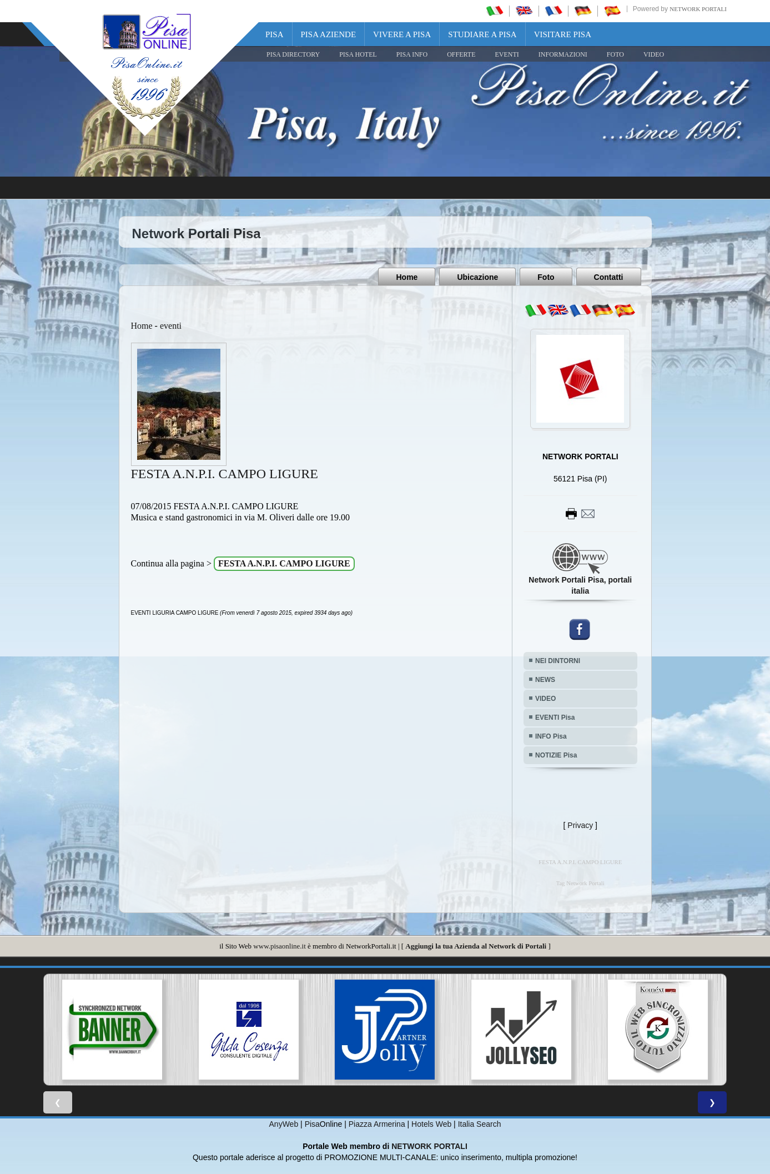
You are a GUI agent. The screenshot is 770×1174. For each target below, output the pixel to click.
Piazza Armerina (377, 1124)
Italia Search (479, 1124)
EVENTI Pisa (555, 717)
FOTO (615, 54)
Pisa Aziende (328, 34)
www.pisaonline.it (279, 946)
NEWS (545, 680)
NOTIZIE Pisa (556, 755)
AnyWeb (284, 1124)
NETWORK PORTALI (429, 1146)
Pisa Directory (293, 54)
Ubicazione (477, 277)
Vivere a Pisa (402, 34)
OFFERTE (461, 54)
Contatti (608, 277)
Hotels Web (431, 1124)
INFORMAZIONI (563, 54)
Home (406, 277)
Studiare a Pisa (482, 34)
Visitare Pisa (562, 34)
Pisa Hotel (358, 54)
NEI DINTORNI (557, 661)
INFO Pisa (551, 736)
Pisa (274, 34)
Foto (545, 277)
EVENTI (507, 54)
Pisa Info (411, 54)
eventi (171, 325)
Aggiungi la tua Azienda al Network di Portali (475, 946)
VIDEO (653, 54)
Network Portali (698, 9)
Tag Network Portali (580, 883)
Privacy (580, 825)
